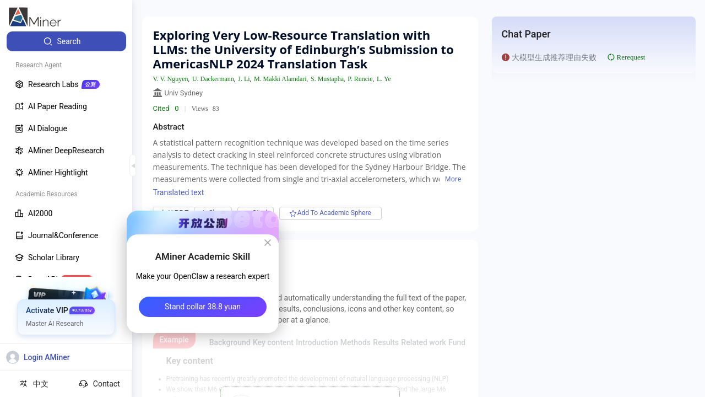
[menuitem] (66, 41)
